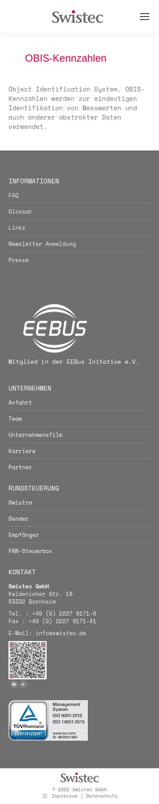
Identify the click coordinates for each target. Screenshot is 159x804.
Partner (20, 467)
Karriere (22, 451)
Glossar (20, 211)
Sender (18, 518)
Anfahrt (20, 402)
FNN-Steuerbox (30, 551)
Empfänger (23, 535)
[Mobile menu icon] (145, 17)
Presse (18, 260)
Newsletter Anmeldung (42, 243)
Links (16, 227)
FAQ (13, 195)
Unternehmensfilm (35, 435)
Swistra (20, 502)
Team (15, 418)
